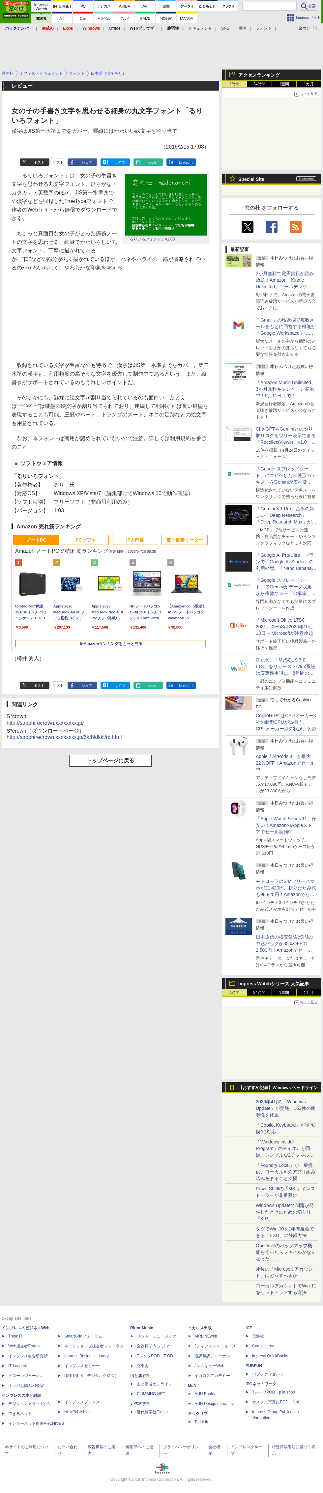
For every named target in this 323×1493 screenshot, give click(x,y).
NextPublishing (77, 1412)
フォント (264, 28)
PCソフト (85, 540)
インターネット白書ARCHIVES (36, 1423)
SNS (225, 28)
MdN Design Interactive (215, 1403)
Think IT (15, 1336)
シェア (86, 162)
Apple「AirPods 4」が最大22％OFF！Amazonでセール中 (285, 763)
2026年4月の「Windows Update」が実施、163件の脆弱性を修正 (285, 1108)
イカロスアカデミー (212, 1375)
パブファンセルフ (268, 1374)
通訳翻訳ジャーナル (212, 1356)
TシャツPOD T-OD (155, 1356)
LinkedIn (186, 162)
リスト (58, 162)
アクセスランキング (259, 75)
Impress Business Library (86, 1356)
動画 (243, 28)
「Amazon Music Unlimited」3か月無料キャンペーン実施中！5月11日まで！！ (286, 389)
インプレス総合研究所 (28, 1356)
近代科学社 (140, 1403)
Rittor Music (141, 1328)
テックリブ (198, 1413)
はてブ (119, 162)
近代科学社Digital (152, 1412)
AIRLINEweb (205, 1336)
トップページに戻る (110, 760)
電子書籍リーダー (184, 540)
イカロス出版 (200, 1328)
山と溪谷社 (140, 1375)
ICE (249, 1328)
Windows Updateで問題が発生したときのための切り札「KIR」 (285, 1212)
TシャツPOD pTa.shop (273, 1392)
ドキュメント (200, 28)
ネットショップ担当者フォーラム (94, 1346)
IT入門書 (135, 540)
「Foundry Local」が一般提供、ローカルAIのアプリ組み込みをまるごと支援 (285, 1172)
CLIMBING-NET (151, 1394)
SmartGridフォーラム (83, 1336)
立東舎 (143, 1366)
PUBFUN (254, 1366)
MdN (192, 1385)
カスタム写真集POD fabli (276, 1402)
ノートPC (36, 540)
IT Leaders (17, 1366)
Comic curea (263, 1346)
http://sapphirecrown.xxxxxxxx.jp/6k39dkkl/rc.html (64, 737)
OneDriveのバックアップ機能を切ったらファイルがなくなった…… (286, 1252)
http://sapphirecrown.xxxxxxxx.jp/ (45, 723)
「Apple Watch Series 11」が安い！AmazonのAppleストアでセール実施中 (286, 825)
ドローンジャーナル (26, 1375)
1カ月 (309, 84)
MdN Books (204, 1394)
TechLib (201, 1422)
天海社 (258, 1336)
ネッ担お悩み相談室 (26, 1385)
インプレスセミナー (82, 1366)
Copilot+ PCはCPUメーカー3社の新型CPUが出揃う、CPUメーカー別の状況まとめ (286, 722)
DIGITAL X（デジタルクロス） (91, 1375)
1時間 (235, 84)
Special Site (251, 179)
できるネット (20, 1413)
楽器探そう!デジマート (157, 1346)
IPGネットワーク (261, 1384)
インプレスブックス (82, 1402)
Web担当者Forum (24, 1346)
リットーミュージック (156, 1336)
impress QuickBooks (270, 1356)
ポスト (39, 162)
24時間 (259, 84)
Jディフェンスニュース (215, 1346)
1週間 (284, 84)
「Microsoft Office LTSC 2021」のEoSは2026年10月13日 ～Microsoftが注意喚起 (284, 626)
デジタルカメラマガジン (30, 1403)
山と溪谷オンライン (154, 1384)
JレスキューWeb (209, 1366)
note (152, 162)
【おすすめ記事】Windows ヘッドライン (278, 1087)
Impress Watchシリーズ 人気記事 (273, 983)
